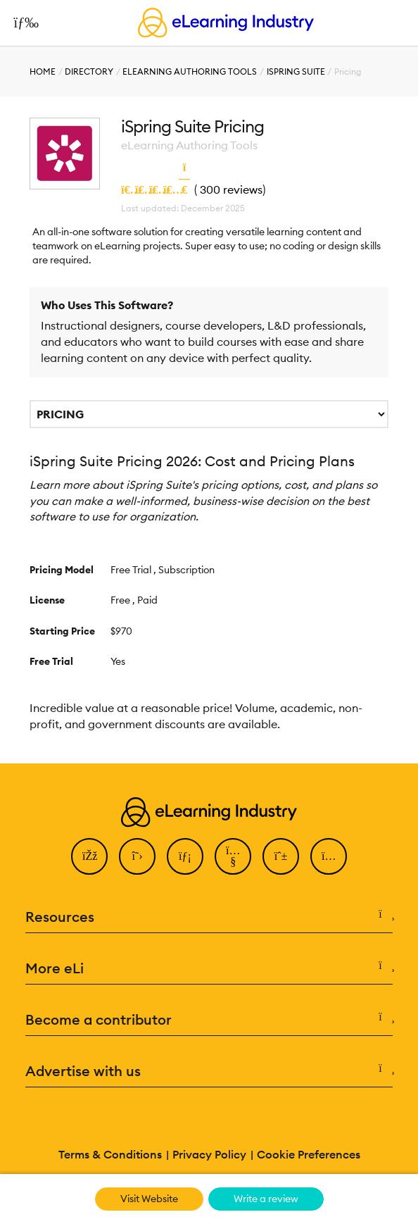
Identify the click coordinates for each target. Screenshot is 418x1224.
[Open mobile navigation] (22, 22)
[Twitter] (137, 856)
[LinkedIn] (185, 856)
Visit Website (149, 1198)
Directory (89, 71)
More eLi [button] (209, 968)
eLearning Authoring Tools (189, 71)
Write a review (266, 1198)
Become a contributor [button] (209, 1019)
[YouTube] (233, 856)
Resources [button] (209, 916)
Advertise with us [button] (209, 1071)
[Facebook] (89, 856)
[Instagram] (328, 856)
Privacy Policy (209, 1154)
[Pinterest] (280, 856)
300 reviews (231, 189)
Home (43, 71)
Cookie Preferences (308, 1154)
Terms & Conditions (110, 1154)
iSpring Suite (296, 71)
